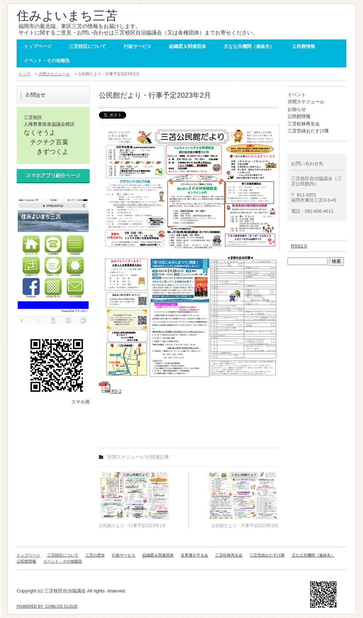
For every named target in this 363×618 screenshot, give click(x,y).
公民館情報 (303, 46)
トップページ (37, 46)
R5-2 (110, 391)
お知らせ (296, 109)
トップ (24, 74)
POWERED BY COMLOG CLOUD (47, 606)
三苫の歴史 (95, 555)
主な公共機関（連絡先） (249, 46)
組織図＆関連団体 (187, 46)
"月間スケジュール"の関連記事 (137, 457)
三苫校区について (87, 46)
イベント (296, 94)
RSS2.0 (299, 246)
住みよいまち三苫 (67, 15)
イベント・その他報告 (47, 60)
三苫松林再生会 (303, 123)
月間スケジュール (54, 74)
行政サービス (137, 46)
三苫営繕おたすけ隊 (308, 131)
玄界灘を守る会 (194, 555)
